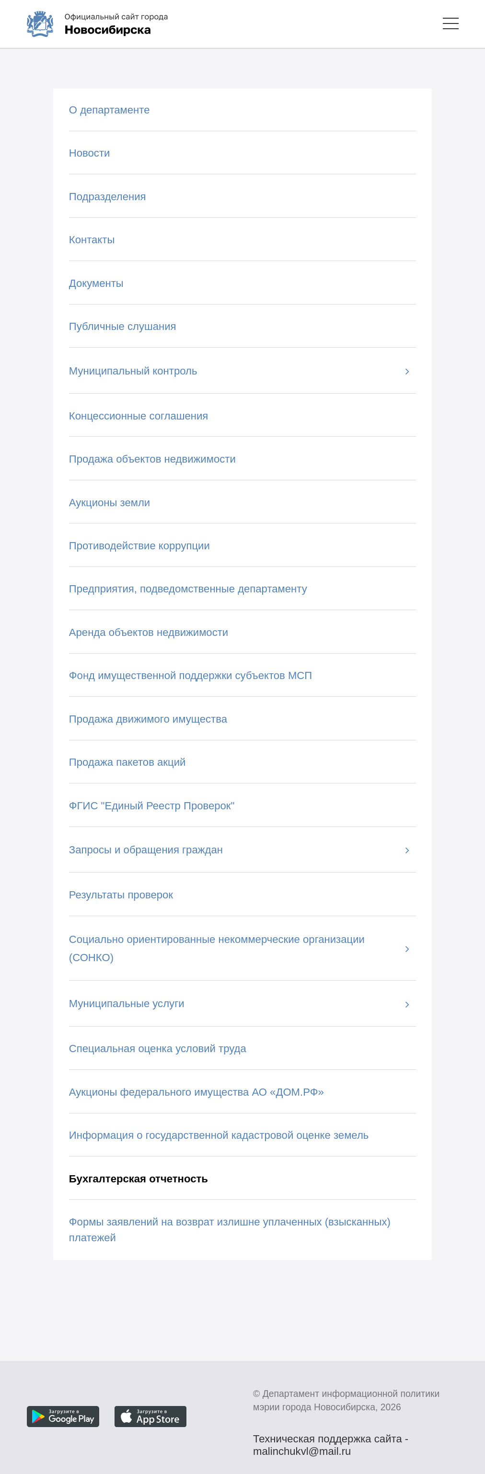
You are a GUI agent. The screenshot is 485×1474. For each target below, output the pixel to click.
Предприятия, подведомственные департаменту (188, 589)
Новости (89, 153)
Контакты (92, 240)
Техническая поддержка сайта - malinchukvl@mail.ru (330, 1440)
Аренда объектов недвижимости (148, 632)
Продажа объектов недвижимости (152, 459)
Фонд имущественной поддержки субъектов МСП (190, 675)
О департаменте (109, 110)
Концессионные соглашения (138, 416)
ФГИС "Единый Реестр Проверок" (152, 806)
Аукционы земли (109, 503)
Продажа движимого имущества (148, 719)
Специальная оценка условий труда (157, 1048)
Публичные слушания (122, 326)
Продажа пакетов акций (127, 762)
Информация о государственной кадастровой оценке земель (219, 1135)
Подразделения (107, 197)
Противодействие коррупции (139, 546)
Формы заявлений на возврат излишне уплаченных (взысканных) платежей (230, 1230)
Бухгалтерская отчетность (138, 1179)
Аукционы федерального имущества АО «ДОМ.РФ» (196, 1092)
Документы (96, 283)
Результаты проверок (121, 895)
